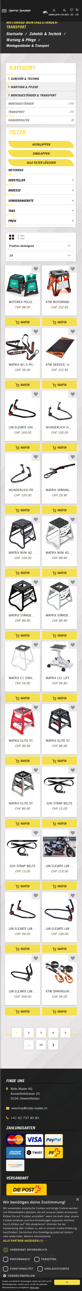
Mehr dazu (34, 1287)
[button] (41, 1240)
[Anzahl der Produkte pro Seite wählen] (41, 255)
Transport (41, 111)
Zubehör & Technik (25, 78)
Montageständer (41, 103)
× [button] (77, 1199)
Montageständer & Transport (33, 95)
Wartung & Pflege (24, 87)
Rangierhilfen (41, 120)
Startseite (14, 33)
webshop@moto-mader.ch (29, 1108)
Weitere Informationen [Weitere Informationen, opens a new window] (37, 1236)
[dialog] (41, 1243)
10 (41, 1044)
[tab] (41, 68)
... (29, 1044)
